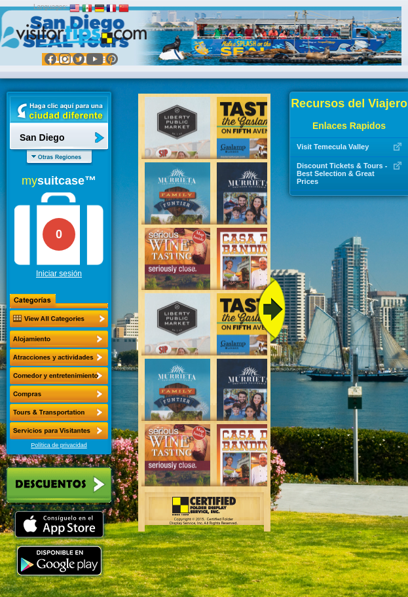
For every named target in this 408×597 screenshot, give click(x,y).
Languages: (50, 6)
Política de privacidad (59, 445)
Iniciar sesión (59, 273)
